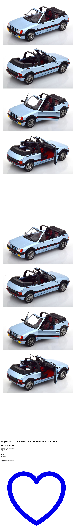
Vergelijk (3, 461)
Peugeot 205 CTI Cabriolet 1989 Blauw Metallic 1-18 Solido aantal (16, 459)
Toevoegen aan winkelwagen (7, 460)
